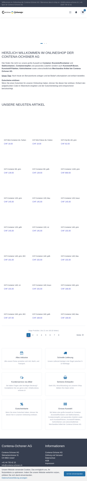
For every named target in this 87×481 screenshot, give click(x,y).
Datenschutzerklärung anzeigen (14, 478)
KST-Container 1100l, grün (70, 168)
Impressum (49, 457)
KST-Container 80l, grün (12, 168)
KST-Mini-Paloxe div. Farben (42, 140)
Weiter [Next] (80, 328)
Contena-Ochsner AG (54, 446)
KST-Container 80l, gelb (40, 168)
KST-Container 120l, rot (40, 224)
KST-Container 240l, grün (70, 280)
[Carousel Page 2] (44, 43)
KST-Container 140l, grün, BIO (14, 252)
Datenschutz (50, 451)
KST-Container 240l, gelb (41, 309)
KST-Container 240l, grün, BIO (14, 309)
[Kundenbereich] (76, 12)
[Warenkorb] (82, 12)
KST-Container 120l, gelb (13, 224)
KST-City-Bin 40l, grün (69, 140)
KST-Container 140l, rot (12, 280)
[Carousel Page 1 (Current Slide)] (41, 43)
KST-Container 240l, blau (70, 309)
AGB (47, 454)
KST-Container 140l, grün (70, 224)
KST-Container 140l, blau (70, 252)
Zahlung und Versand (53, 449)
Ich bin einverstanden (74, 474)
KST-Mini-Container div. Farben (15, 140)
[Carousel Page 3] (46, 43)
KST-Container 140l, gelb (41, 252)
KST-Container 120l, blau (41, 196)
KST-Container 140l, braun (41, 280)
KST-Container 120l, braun (70, 196)
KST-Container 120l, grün (13, 196)
